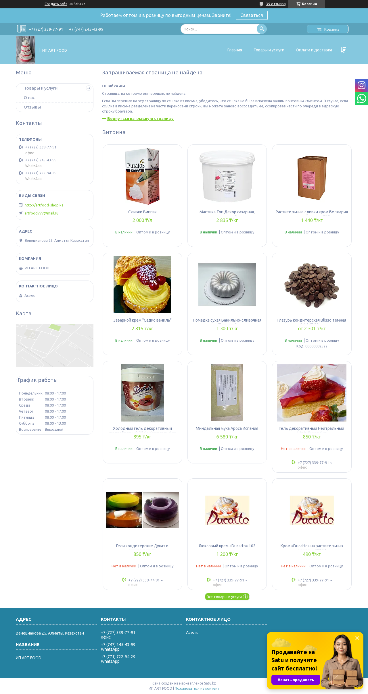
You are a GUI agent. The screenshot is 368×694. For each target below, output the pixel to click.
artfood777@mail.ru (41, 213)
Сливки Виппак (142, 212)
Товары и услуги (269, 50)
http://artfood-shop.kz (44, 205)
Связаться (251, 15)
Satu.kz (210, 683)
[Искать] (262, 29)
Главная (234, 50)
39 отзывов (275, 4)
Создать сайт (56, 4)
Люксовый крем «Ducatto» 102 (227, 546)
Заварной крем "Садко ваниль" (142, 320)
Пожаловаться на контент (197, 688)
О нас (29, 97)
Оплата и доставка (314, 50)
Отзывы (32, 107)
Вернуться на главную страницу (140, 118)
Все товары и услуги (224, 597)
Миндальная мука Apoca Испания (227, 428)
